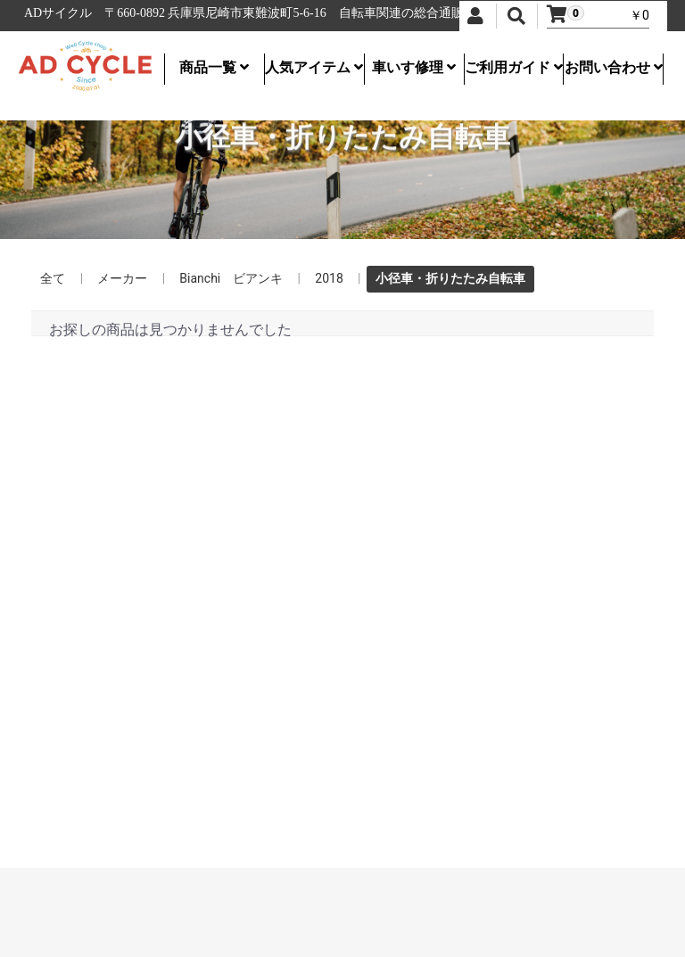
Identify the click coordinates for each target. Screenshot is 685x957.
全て (52, 278)
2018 (328, 278)
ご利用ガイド (514, 67)
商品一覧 (214, 67)
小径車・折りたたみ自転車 (450, 278)
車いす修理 (414, 67)
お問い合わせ (614, 67)
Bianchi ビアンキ (231, 278)
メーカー (122, 278)
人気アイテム (314, 67)
